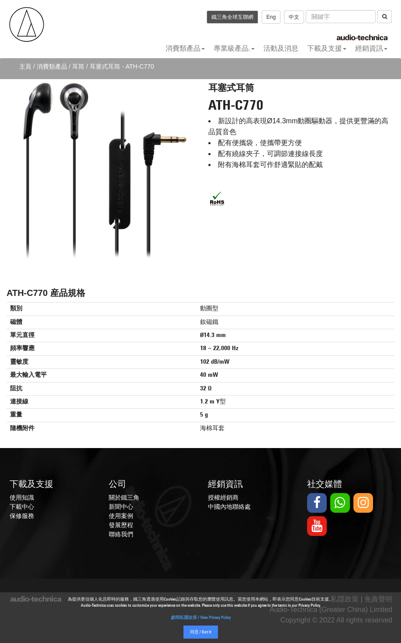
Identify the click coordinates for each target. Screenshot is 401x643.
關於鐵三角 (124, 497)
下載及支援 (326, 48)
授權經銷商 (223, 497)
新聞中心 (121, 506)
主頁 (25, 66)
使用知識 (22, 497)
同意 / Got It (200, 632)
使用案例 (121, 515)
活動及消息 (280, 48)
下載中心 (22, 506)
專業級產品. (234, 48)
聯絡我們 (121, 534)
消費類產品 (185, 48)
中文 (294, 17)
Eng (271, 17)
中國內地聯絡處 (229, 506)
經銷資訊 (371, 48)
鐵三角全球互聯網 (232, 17)
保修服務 (22, 515)
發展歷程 (121, 524)
